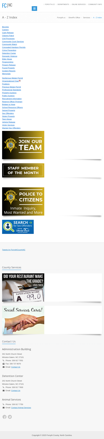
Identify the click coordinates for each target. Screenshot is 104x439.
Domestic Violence (9, 56)
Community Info (95, 4)
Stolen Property (8, 116)
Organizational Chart (10, 81)
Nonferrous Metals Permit (12, 78)
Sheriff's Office (74, 18)
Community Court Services (13, 41)
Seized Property (8, 110)
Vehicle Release (8, 122)
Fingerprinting (7, 62)
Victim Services (8, 125)
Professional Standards (11, 90)
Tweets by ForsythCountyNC (13, 250)
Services (86, 18)
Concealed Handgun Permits (13, 47)
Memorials (6, 74)
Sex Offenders (8, 113)
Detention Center (9, 53)
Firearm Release (9, 65)
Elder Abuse (7, 59)
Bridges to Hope (8, 104)
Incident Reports (8, 71)
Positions (6, 84)
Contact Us (15, 367)
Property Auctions (9, 93)
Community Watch (9, 44)
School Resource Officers (12, 107)
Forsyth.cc (50, 4)
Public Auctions (8, 96)
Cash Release (8, 33)
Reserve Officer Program (12, 102)
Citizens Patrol (8, 36)
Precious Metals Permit (11, 87)
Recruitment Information (12, 99)
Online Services (79, 4)
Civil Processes (8, 39)
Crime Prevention (9, 50)
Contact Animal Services (21, 408)
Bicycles (5, 27)
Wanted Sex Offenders (11, 128)
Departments (63, 4)
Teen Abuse (7, 119)
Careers (5, 30)
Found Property (8, 68)
